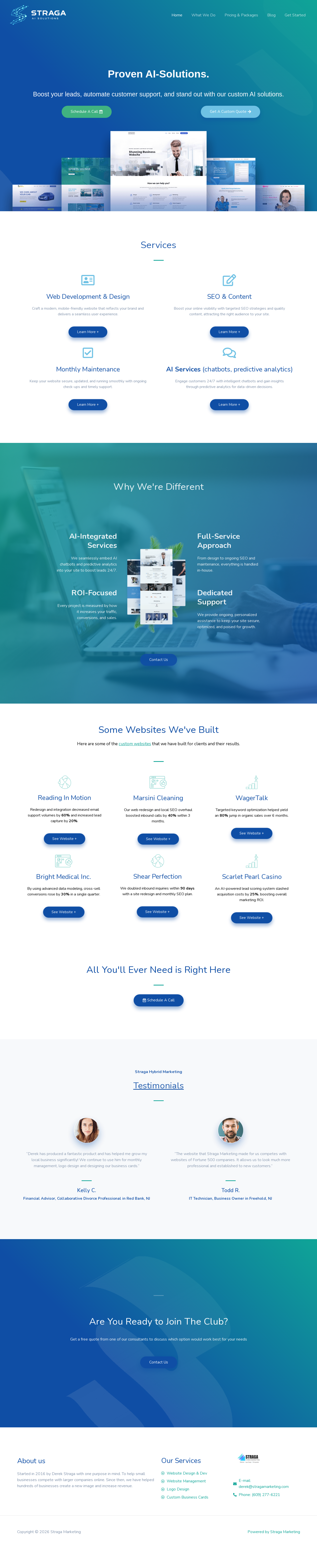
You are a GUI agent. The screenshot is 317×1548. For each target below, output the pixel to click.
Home (181, 15)
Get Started (295, 15)
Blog (273, 15)
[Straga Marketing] (37, 15)
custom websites (135, 744)
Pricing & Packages (244, 15)
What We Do (207, 15)
